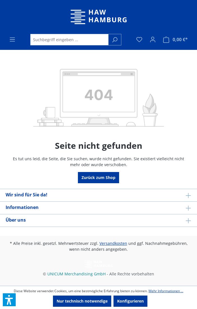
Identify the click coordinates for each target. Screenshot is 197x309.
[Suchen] (114, 39)
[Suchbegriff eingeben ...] (69, 39)
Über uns (16, 220)
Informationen (22, 207)
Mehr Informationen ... (166, 291)
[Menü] (12, 39)
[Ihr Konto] (152, 39)
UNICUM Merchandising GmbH (76, 274)
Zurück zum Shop (98, 177)
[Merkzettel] (139, 39)
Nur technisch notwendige (82, 301)
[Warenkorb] (175, 39)
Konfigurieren (130, 301)
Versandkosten (113, 243)
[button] (9, 299)
